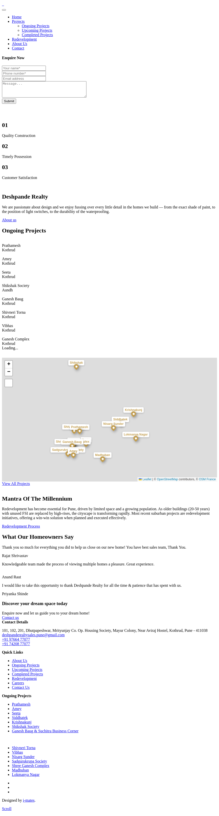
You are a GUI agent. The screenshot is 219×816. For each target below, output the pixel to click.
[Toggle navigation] (4, 10)
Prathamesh (21, 707)
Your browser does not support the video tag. (39, 100)
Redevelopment (24, 39)
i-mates (28, 803)
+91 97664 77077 (16, 642)
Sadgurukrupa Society (29, 764)
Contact (18, 48)
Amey (17, 712)
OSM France (207, 482)
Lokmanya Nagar (26, 777)
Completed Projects (37, 35)
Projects (18, 21)
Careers (18, 686)
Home (17, 17)
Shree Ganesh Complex (30, 768)
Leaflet (145, 482)
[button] (79, 437)
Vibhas (17, 755)
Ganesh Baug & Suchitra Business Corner (45, 734)
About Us (19, 44)
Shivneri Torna (23, 751)
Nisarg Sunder (23, 760)
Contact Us (21, 690)
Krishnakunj (21, 725)
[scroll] (6, 812)
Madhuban (20, 773)
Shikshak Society (25, 729)
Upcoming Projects (37, 30)
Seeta (16, 716)
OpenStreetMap (167, 482)
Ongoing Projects (36, 26)
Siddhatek (20, 720)
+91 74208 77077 (16, 647)
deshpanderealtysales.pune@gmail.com (33, 638)
